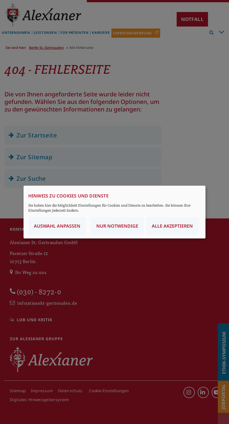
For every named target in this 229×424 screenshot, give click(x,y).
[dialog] (114, 212)
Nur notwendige (117, 226)
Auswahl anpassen (57, 226)
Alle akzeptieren (172, 226)
